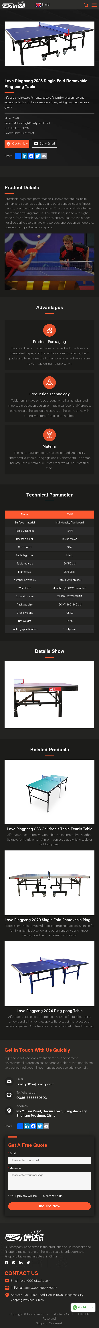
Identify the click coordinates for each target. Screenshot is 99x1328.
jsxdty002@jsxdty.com (35, 1084)
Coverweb (56, 1323)
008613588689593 (31, 1097)
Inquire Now (49, 1206)
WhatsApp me (83, 1307)
